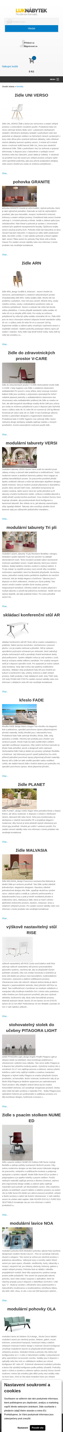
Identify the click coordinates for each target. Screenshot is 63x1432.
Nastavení (23, 1428)
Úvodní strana (8, 86)
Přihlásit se (29, 43)
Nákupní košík (10, 66)
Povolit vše (37, 1428)
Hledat (31, 28)
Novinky (19, 86)
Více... (5, 173)
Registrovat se (30, 46)
